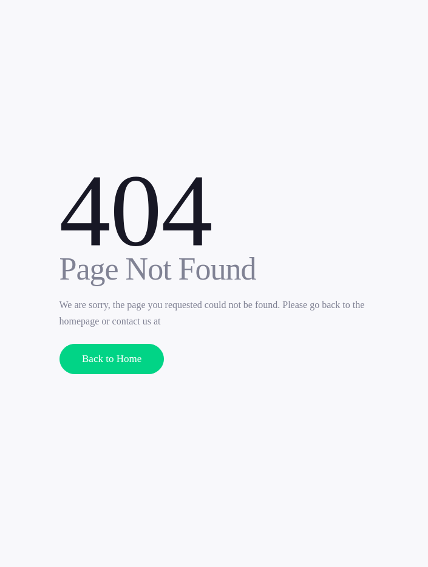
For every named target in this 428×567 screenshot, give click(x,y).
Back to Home (111, 358)
